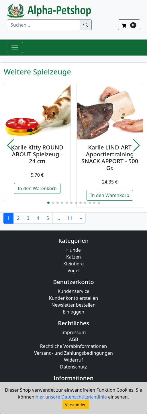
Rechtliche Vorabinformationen (73, 346)
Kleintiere (73, 264)
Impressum (73, 332)
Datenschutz (73, 367)
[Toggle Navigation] (15, 47)
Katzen (73, 257)
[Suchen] (43, 24)
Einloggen (73, 312)
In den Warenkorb (37, 188)
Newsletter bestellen (73, 305)
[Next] (81, 218)
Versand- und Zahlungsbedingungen (73, 353)
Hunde (73, 250)
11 (69, 218)
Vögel (74, 270)
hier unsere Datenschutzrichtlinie (72, 397)
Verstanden (76, 404)
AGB (73, 339)
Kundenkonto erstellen (73, 298)
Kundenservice (73, 291)
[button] (10, 145)
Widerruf (73, 360)
